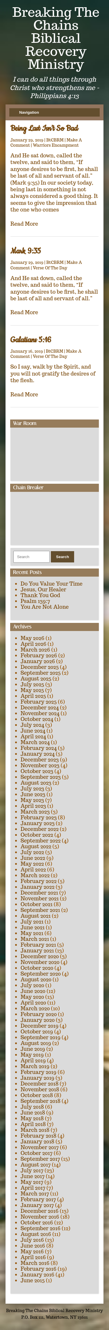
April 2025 (33, 696)
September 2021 (40, 910)
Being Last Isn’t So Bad (44, 129)
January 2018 (37, 1141)
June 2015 (33, 1280)
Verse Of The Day (50, 268)
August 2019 (36, 1043)
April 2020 (33, 1002)
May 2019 (32, 1054)
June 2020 (33, 991)
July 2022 (32, 852)
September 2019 (40, 1037)
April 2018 (33, 1124)
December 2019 (40, 1025)
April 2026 (34, 644)
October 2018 (37, 1095)
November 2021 (40, 898)
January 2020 (38, 1020)
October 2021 (37, 904)
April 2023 (33, 806)
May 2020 (32, 997)
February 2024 (39, 748)
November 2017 (40, 1147)
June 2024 (33, 730)
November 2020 (40, 962)
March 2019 (35, 1066)
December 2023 (40, 759)
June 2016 (33, 1245)
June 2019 (33, 1049)
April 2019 (33, 1060)
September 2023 (41, 777)
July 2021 (32, 921)
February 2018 (39, 1135)
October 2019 (37, 1031)
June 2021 (33, 927)
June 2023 (33, 794)
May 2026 (32, 638)
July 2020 (32, 985)
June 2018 (33, 1112)
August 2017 (36, 1164)
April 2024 (33, 736)
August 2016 (36, 1234)
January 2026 (38, 661)
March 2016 (35, 1263)
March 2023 (35, 811)
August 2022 (36, 846)
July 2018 (32, 1106)
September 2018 (40, 1101)
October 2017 (37, 1153)
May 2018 (32, 1118)
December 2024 (40, 707)
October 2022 (37, 835)
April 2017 (33, 1187)
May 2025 (32, 690)
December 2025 (40, 667)
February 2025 (39, 701)
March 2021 (35, 939)
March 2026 (35, 649)
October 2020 (37, 968)
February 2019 (39, 1072)
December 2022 (40, 829)
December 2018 (40, 1083)
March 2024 (35, 742)
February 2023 (39, 817)
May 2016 (32, 1251)
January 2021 (37, 950)
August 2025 (36, 678)
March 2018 (35, 1130)
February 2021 (38, 944)
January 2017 (37, 1205)
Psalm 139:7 (35, 601)
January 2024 (38, 753)
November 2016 (40, 1216)
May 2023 (32, 800)
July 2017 (32, 1170)
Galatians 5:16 (30, 340)
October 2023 (37, 771)
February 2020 (39, 1014)
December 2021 (39, 892)
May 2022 (32, 863)
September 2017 (40, 1159)
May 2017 (32, 1182)
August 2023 (36, 782)
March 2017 (35, 1193)
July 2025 (32, 684)
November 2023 (40, 765)
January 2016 (37, 1274)
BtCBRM (55, 140)
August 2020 (36, 979)
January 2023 (38, 823)
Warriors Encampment (56, 145)
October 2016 (37, 1222)
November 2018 (40, 1089)
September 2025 (41, 672)
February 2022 (39, 881)
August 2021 (36, 916)
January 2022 (38, 887)
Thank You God (40, 595)
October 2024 (37, 719)
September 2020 (41, 973)
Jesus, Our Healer (43, 589)
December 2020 (40, 956)
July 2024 (32, 725)
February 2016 (39, 1268)
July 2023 (32, 788)
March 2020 (35, 1008)
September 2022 (41, 840)
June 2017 (33, 1176)
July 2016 (32, 1240)
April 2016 (33, 1257)
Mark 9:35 (25, 251)
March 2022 (35, 875)
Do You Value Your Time (52, 583)
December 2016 (40, 1211)
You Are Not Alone (45, 607)
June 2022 (33, 858)
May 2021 (32, 933)
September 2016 (41, 1228)
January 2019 (37, 1078)
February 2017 (38, 1199)
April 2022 (33, 869)
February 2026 (39, 655)
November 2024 (40, 713)
